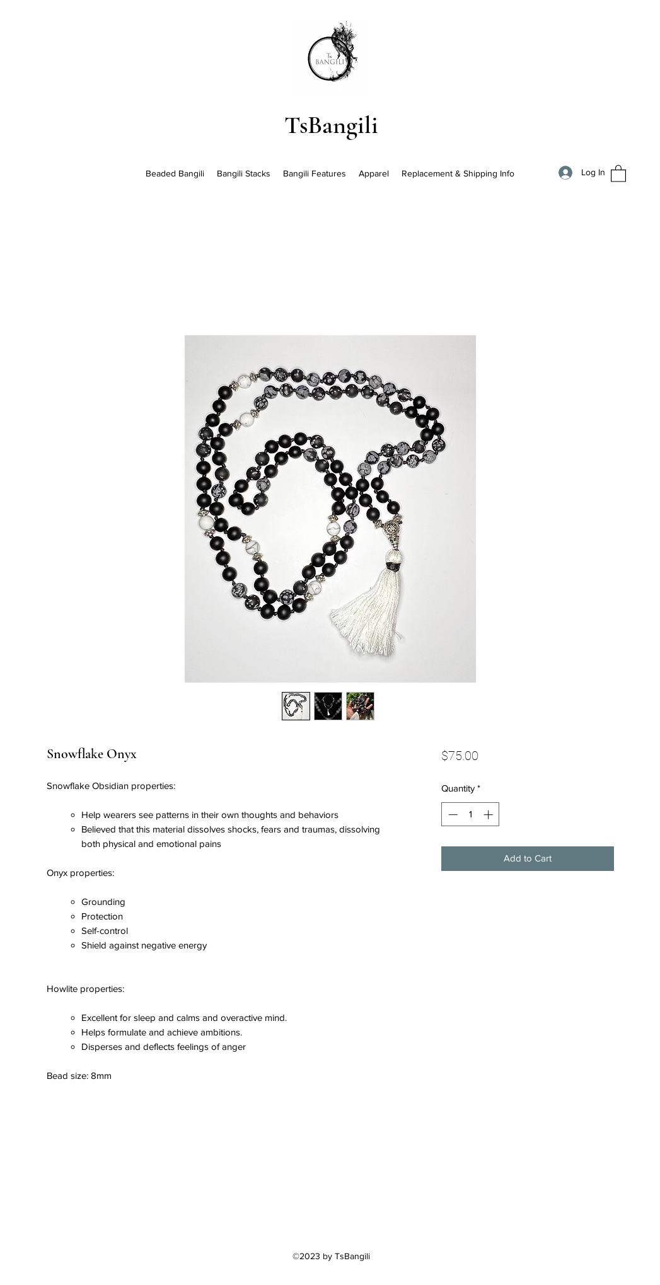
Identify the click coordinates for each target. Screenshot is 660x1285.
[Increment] (489, 814)
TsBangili (331, 125)
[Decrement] (451, 814)
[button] (618, 173)
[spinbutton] (470, 814)
